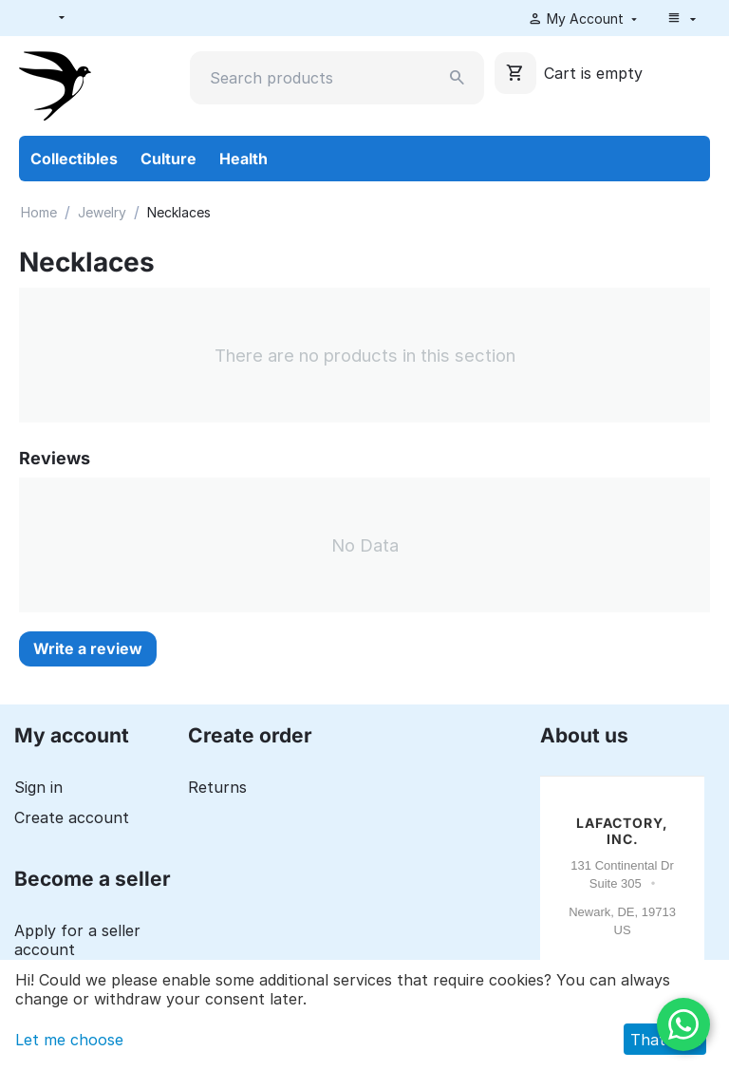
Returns (217, 787)
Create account (71, 817)
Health (243, 158)
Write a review (87, 648)
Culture (168, 158)
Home (39, 212)
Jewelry (102, 212)
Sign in (38, 787)
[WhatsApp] (683, 1024)
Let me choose (69, 1039)
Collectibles (74, 158)
